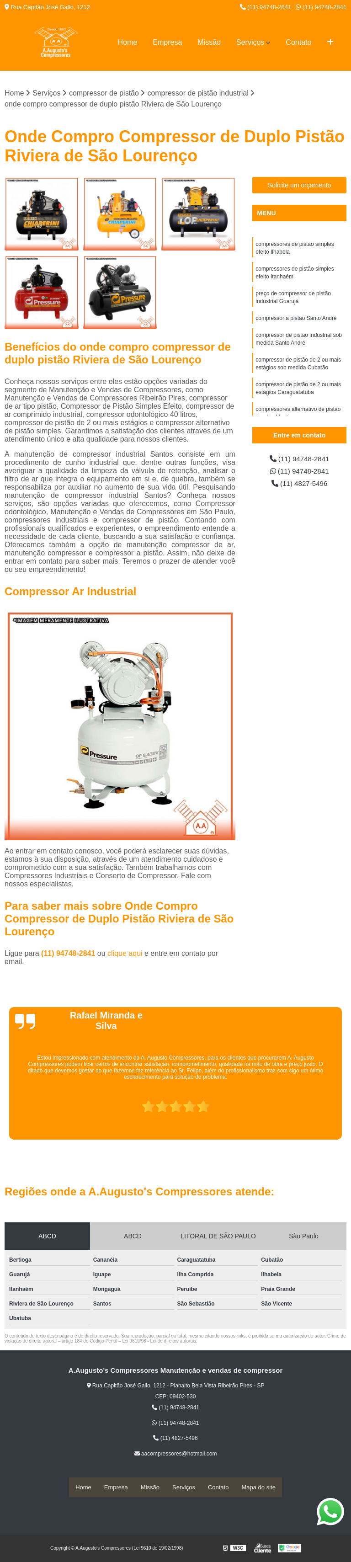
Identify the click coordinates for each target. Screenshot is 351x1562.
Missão (209, 42)
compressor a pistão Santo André (295, 321)
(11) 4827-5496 (299, 485)
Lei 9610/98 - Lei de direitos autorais (159, 1341)
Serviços (250, 42)
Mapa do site (258, 1487)
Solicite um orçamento (299, 185)
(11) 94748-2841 (266, 7)
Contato (298, 42)
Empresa (167, 42)
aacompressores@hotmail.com (175, 1454)
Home (128, 42)
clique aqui (125, 954)
